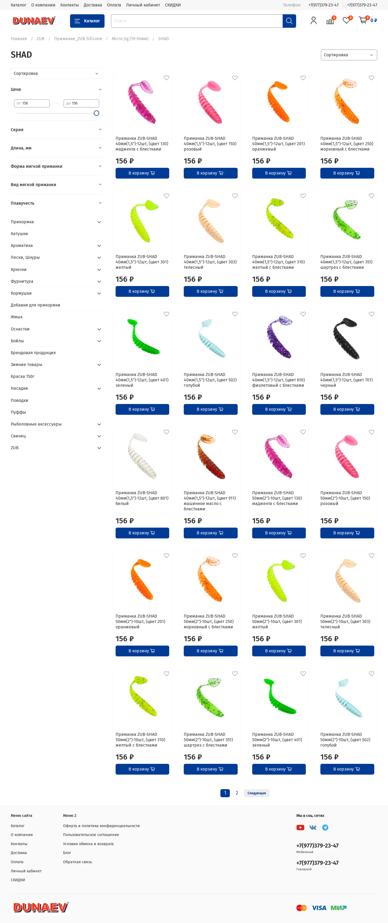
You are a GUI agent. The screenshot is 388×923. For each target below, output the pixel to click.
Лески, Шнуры (25, 257)
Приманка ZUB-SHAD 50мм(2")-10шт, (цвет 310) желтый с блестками (140, 740)
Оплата (114, 5)
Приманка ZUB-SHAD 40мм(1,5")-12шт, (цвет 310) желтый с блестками (278, 262)
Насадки (19, 388)
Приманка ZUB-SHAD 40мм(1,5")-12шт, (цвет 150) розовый (210, 144)
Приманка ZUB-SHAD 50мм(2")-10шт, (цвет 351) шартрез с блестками (208, 740)
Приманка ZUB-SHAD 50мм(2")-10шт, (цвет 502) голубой (345, 740)
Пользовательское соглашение (91, 835)
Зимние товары (26, 364)
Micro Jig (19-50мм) (130, 38)
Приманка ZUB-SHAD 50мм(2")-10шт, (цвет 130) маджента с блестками (277, 498)
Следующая (257, 793)
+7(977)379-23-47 (324, 5)
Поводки (19, 400)
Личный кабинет (143, 5)
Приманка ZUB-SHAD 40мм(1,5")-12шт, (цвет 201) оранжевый (278, 144)
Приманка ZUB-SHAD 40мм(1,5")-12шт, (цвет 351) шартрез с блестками (346, 262)
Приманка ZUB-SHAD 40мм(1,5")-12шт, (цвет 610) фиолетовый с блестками (278, 380)
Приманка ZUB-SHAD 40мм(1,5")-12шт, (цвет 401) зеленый (142, 380)
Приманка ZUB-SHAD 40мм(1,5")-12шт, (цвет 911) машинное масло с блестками (210, 500)
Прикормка (22, 221)
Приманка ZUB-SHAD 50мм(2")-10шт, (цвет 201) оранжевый (140, 621)
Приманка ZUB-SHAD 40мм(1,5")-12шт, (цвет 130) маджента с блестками (142, 144)
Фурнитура (22, 281)
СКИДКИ (173, 5)
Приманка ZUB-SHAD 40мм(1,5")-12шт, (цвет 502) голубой (210, 380)
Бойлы (17, 340)
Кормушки (21, 293)
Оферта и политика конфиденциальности (101, 826)
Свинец (18, 435)
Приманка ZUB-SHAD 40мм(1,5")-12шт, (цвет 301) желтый (142, 262)
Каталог (18, 5)
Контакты (69, 5)
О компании (43, 5)
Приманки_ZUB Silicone (78, 38)
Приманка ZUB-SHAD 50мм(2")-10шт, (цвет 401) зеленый (277, 740)
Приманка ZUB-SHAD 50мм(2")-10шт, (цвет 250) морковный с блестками (209, 621)
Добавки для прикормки (35, 305)
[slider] (96, 113)
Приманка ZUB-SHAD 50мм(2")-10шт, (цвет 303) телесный (345, 621)
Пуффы (18, 412)
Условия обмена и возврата (88, 844)
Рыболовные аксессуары (36, 424)
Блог (67, 853)
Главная (19, 38)
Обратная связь (77, 862)
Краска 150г (22, 376)
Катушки (19, 233)
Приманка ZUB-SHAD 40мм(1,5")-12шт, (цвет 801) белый (142, 498)
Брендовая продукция (33, 352)
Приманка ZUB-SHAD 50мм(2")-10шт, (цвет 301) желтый (277, 621)
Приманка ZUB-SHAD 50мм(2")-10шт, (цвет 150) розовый (345, 498)
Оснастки (20, 329)
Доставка (93, 5)
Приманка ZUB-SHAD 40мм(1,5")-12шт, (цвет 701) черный (346, 380)
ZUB (40, 38)
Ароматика (22, 245)
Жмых (17, 316)
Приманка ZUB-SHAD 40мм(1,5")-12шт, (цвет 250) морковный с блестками (346, 144)
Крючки (19, 269)
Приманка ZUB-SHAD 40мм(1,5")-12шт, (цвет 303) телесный (210, 262)
